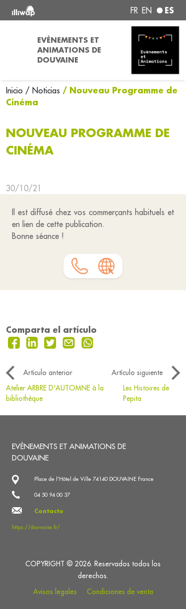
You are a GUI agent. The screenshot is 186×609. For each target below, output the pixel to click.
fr (134, 10)
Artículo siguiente (137, 372)
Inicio (15, 90)
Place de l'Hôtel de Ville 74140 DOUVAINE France (94, 478)
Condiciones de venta (120, 591)
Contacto (48, 511)
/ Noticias (42, 90)
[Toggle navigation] (15, 50)
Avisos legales (55, 591)
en (147, 10)
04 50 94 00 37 (52, 494)
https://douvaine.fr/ (36, 527)
